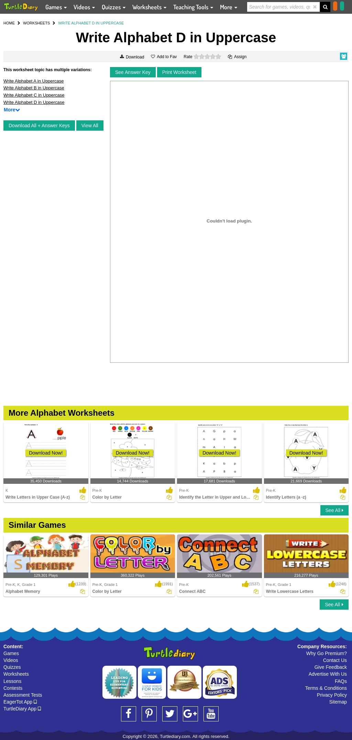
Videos (10, 660)
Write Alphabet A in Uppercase (33, 81)
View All (89, 125)
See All (334, 510)
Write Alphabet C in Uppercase (34, 95)
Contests (12, 688)
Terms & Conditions (326, 688)
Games (11, 653)
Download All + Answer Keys (39, 125)
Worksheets (16, 674)
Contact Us (335, 660)
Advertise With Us (328, 674)
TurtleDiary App (22, 708)
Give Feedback (331, 667)
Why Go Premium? (326, 653)
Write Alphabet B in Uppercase (33, 87)
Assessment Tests (22, 695)
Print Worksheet (179, 72)
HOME (9, 23)
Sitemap (338, 702)
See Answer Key (133, 72)
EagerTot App (20, 702)
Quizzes (12, 667)
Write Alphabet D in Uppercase (34, 102)
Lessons (12, 681)
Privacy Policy (332, 695)
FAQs (341, 681)
